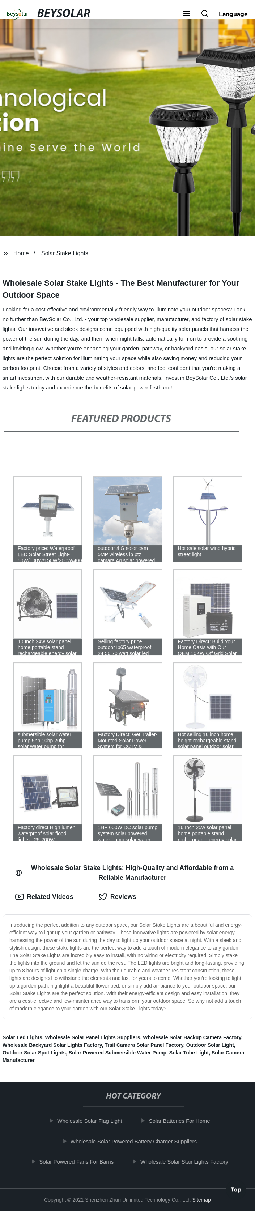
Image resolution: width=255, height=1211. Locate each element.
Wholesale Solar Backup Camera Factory (192, 1037)
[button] (186, 14)
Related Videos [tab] (44, 896)
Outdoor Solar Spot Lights (34, 1053)
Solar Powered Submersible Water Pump (117, 1053)
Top (236, 1191)
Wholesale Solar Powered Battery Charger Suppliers (139, 1141)
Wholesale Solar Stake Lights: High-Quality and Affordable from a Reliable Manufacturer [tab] (124, 872)
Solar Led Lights (22, 1037)
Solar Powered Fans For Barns (82, 1162)
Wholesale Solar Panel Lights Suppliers (92, 1037)
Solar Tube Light (189, 1053)
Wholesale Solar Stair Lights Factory (190, 1162)
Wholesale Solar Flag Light (95, 1121)
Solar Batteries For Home (185, 1121)
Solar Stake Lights (64, 253)
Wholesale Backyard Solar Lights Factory (52, 1045)
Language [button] (233, 14)
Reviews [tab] (117, 896)
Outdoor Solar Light (210, 1045)
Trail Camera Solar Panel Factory (144, 1045)
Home (21, 253)
